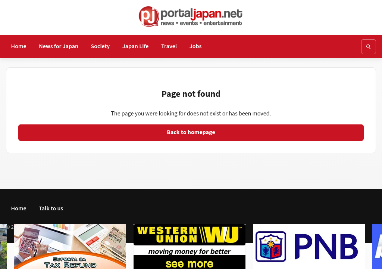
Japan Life (135, 46)
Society (100, 46)
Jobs (196, 46)
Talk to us (51, 208)
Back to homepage (191, 132)
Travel (169, 46)
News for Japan (58, 46)
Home (18, 46)
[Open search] (368, 46)
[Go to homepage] (191, 16)
